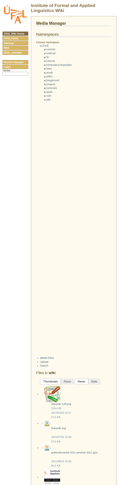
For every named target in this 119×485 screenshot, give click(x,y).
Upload (44, 361)
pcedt (49, 72)
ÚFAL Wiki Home (14, 33)
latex (49, 68)
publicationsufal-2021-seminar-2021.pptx (74, 452)
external (50, 53)
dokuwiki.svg (58, 428)
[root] (45, 45)
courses (50, 49)
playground (52, 80)
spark (49, 92)
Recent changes (13, 62)
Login (7, 66)
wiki (48, 99)
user (48, 95)
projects (50, 84)
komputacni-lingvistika (59, 64)
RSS (6, 47)
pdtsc (49, 76)
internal (50, 61)
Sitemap (9, 43)
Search (44, 365)
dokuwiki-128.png (61, 404)
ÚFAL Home (11, 38)
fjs (47, 57)
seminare (51, 88)
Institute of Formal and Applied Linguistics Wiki (63, 8)
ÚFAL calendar (13, 52)
